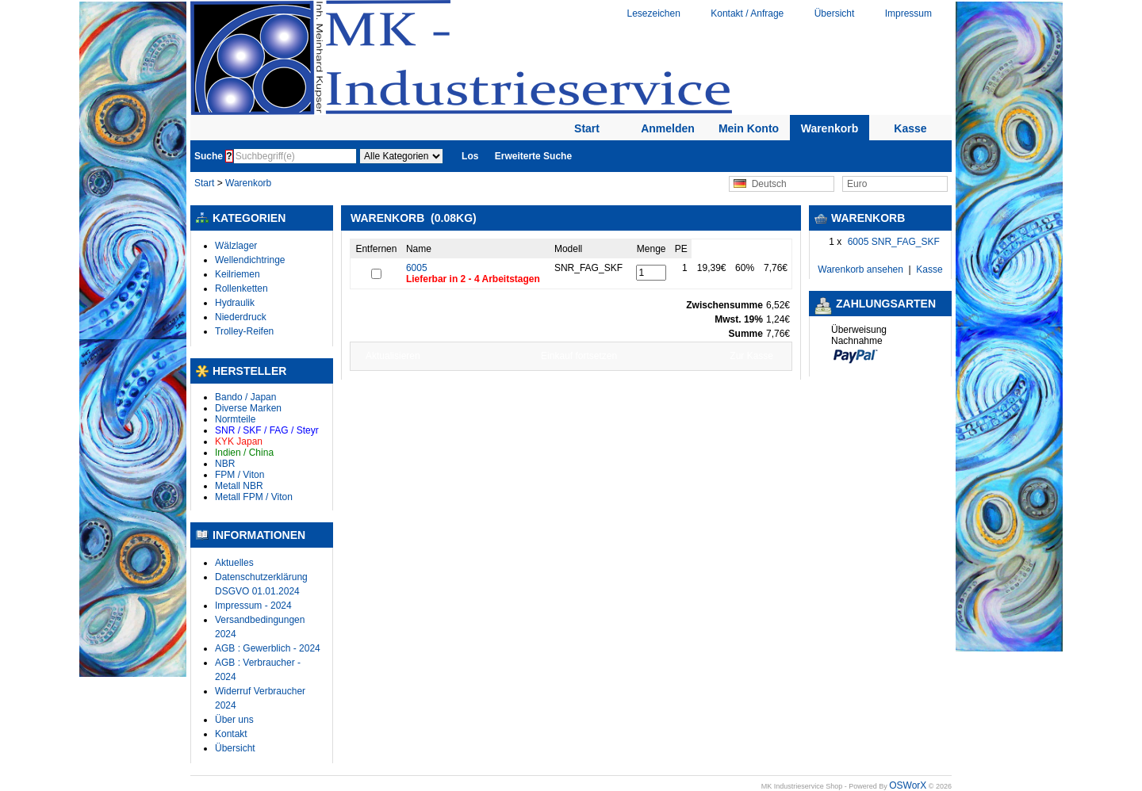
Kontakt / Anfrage (747, 13)
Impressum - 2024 (253, 605)
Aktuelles (234, 562)
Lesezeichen (653, 13)
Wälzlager (236, 245)
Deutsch (760, 183)
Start (587, 128)
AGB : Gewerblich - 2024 (267, 648)
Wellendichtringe (250, 260)
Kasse (910, 128)
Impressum (908, 13)
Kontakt (231, 733)
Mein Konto (749, 128)
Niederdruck (240, 317)
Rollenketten (241, 288)
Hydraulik (235, 302)
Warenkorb (830, 128)
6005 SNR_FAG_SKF (894, 241)
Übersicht (834, 13)
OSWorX (907, 785)
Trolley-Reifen (244, 331)
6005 (416, 267)
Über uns (234, 719)
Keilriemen (237, 274)
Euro (857, 183)
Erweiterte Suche (533, 156)
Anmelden (668, 128)
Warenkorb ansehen (860, 269)
